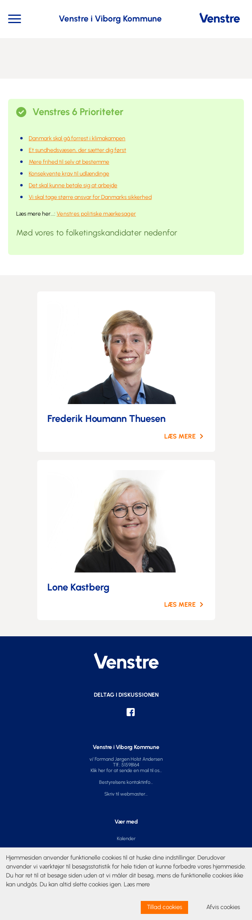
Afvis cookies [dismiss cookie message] (223, 907)
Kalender (126, 838)
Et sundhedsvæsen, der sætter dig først (77, 150)
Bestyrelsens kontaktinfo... (126, 782)
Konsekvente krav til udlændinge (69, 173)
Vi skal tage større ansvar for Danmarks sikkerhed (90, 197)
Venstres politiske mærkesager (96, 213)
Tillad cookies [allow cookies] (164, 907)
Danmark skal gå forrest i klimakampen (77, 138)
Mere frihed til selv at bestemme (69, 161)
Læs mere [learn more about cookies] (137, 884)
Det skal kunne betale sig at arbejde (73, 185)
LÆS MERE (180, 436)
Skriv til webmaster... (126, 794)
